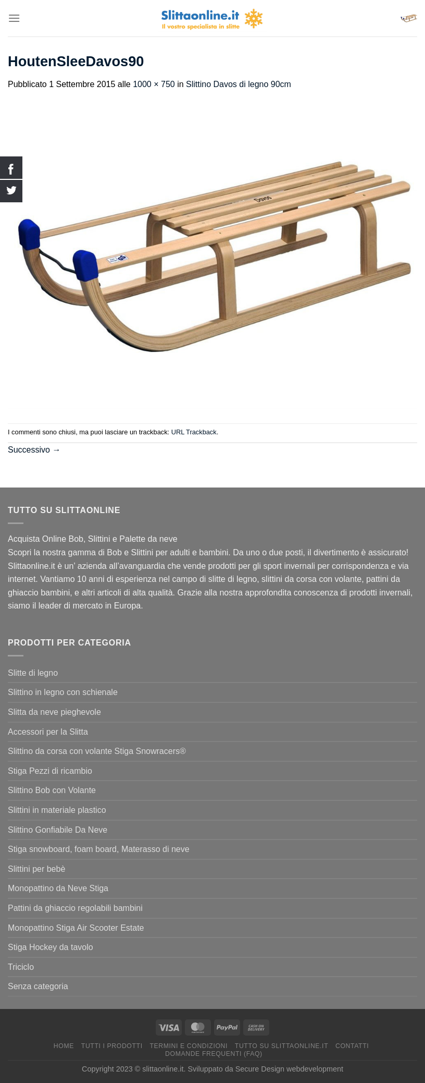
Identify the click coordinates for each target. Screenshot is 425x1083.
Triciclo (21, 967)
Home (64, 1046)
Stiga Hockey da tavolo (50, 947)
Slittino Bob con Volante (52, 790)
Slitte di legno (33, 672)
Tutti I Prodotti (112, 1046)
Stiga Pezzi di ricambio (50, 770)
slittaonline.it (162, 1069)
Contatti (352, 1046)
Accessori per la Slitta (48, 731)
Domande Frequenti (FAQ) (213, 1053)
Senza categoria (38, 986)
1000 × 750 (154, 84)
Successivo (34, 449)
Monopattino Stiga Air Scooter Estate (76, 927)
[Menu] (14, 18)
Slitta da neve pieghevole (54, 712)
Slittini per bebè (36, 869)
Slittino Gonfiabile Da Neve (57, 829)
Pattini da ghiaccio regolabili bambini (75, 908)
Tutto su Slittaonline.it (281, 1046)
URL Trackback (194, 432)
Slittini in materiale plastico (57, 810)
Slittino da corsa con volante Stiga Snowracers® (97, 751)
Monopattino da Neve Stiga (58, 888)
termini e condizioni (188, 1046)
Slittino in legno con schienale (63, 692)
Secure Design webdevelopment (289, 1069)
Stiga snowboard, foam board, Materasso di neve (99, 849)
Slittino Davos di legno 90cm (238, 84)
